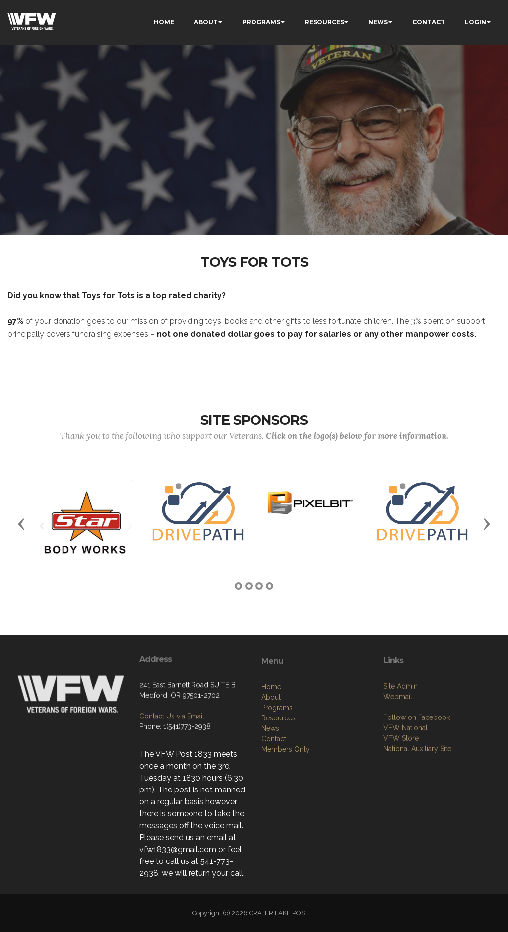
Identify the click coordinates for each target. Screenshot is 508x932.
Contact (273, 796)
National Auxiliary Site (417, 801)
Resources (278, 776)
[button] (21, 523)
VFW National (405, 780)
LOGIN (475, 22)
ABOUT (206, 22)
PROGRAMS (261, 22)
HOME (164, 22)
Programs (277, 765)
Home (271, 744)
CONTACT (428, 22)
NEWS (378, 22)
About (271, 755)
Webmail (397, 749)
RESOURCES (324, 22)
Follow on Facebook (416, 770)
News (270, 786)
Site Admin (400, 738)
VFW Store (401, 790)
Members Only (285, 807)
